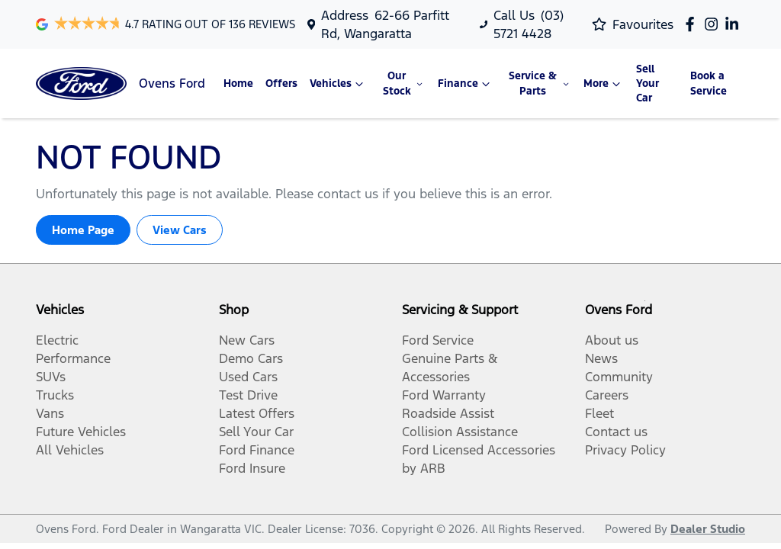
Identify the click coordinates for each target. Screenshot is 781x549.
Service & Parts (540, 83)
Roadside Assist (448, 413)
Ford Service (438, 340)
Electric (57, 340)
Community (619, 376)
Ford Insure (252, 468)
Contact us (616, 431)
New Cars (247, 340)
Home (238, 83)
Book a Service (708, 83)
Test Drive (248, 395)
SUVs (51, 376)
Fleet (599, 413)
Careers (606, 395)
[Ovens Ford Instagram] (714, 24)
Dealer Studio (707, 529)
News (601, 358)
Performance (73, 358)
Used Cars (248, 376)
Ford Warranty (444, 395)
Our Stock (404, 83)
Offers (281, 83)
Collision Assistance (460, 431)
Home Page (83, 230)
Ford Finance (256, 449)
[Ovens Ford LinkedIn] (735, 24)
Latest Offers (256, 413)
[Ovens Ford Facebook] (693, 24)
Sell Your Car (647, 83)
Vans (50, 413)
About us (611, 340)
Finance (465, 84)
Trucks (55, 395)
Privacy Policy (625, 449)
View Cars (180, 230)
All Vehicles (70, 449)
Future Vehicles (81, 431)
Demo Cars (251, 358)
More (603, 84)
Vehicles (338, 84)
